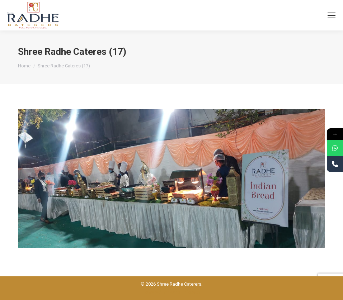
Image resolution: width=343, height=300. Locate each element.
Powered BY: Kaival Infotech (171, 292)
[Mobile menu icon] (331, 15)
